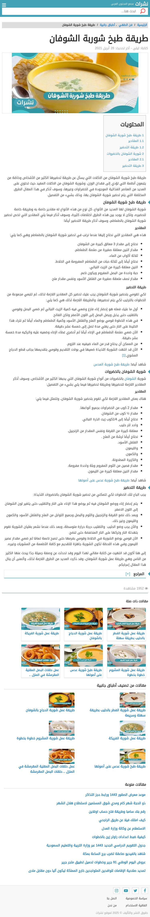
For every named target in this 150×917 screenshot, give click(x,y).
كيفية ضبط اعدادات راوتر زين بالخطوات (118, 837)
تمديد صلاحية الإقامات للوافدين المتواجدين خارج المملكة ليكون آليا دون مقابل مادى (86, 871)
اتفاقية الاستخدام (136, 905)
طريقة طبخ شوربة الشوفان (125, 135)
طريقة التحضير (132, 147)
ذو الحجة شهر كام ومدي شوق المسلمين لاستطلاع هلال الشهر (100, 803)
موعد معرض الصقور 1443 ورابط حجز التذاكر (115, 795)
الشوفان (130, 379)
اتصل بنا (112, 898)
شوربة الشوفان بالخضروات (125, 154)
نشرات (141, 4)
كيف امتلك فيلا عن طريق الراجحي (122, 820)
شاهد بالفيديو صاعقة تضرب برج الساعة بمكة (114, 854)
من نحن (112, 905)
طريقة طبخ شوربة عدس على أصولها (103, 480)
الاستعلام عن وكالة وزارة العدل (123, 828)
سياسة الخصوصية (136, 898)
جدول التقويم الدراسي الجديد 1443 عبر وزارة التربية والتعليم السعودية (95, 845)
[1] (124, 355)
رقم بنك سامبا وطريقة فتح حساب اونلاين (117, 812)
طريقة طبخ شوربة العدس (111, 364)
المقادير (136, 141)
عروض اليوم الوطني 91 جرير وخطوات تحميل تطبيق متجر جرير (103, 862)
